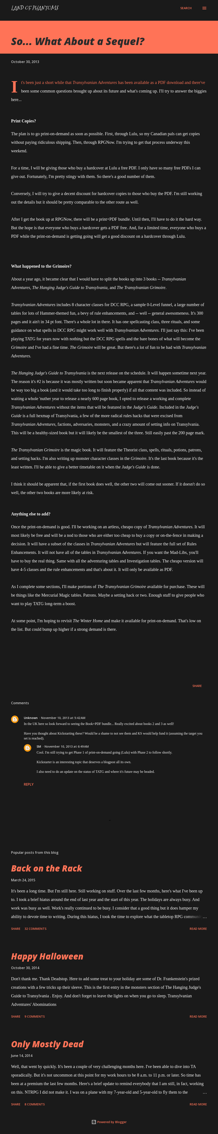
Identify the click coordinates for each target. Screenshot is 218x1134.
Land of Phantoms (34, 8)
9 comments (34, 1016)
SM (39, 746)
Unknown (31, 718)
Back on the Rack (46, 868)
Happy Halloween (47, 956)
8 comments (34, 1104)
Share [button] (197, 686)
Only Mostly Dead (47, 1044)
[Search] (186, 8)
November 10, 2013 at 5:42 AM (63, 718)
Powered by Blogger (109, 1122)
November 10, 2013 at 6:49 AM (66, 746)
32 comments (35, 929)
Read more (198, 929)
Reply (29, 784)
